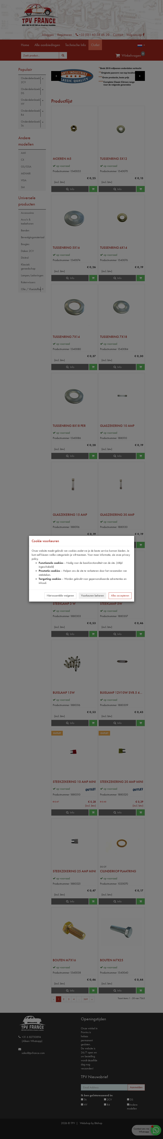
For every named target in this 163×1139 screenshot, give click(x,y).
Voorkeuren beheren (92, 595)
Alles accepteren (120, 595)
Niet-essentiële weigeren (60, 595)
